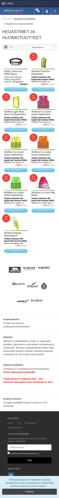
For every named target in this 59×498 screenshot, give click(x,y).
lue (38, 453)
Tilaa (29, 460)
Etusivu (11, 423)
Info (19, 423)
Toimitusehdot (30, 423)
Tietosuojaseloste (15, 427)
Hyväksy (29, 491)
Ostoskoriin (16, 89)
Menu (8, 3)
